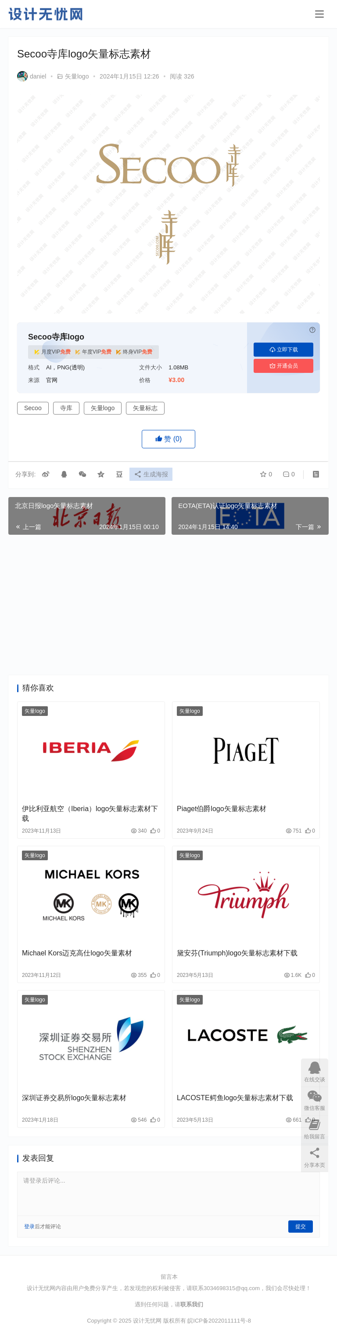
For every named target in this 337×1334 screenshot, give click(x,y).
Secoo (33, 407)
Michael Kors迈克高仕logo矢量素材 (77, 953)
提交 (300, 1226)
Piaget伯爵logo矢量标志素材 (221, 808)
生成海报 (152, 474)
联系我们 (191, 1304)
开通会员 (283, 366)
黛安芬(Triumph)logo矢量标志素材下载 (237, 953)
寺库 (66, 407)
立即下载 (283, 350)
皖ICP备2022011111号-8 (219, 1320)
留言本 (169, 1276)
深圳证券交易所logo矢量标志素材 (74, 1098)
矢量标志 (145, 407)
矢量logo (77, 76)
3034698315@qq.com (232, 1288)
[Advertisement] (168, 605)
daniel (31, 76)
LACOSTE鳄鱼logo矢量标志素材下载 (235, 1098)
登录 (29, 1226)
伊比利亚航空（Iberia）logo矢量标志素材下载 (90, 813)
